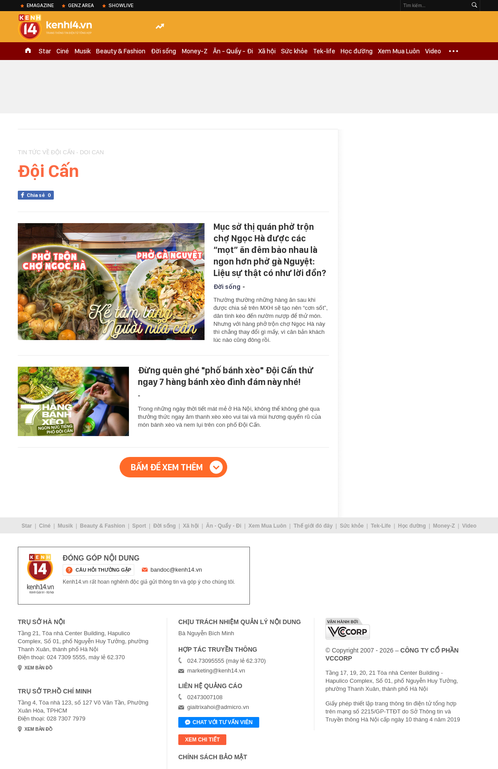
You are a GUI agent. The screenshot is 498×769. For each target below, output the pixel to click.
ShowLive (120, 5)
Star (45, 51)
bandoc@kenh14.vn (176, 570)
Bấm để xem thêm (167, 467)
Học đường (357, 51)
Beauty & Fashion (120, 51)
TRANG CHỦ (28, 51)
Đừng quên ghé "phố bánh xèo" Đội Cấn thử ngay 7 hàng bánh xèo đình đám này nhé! (225, 376)
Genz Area (81, 5)
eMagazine (40, 5)
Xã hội (267, 51)
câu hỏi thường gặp (103, 570)
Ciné (62, 51)
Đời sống (163, 51)
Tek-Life (381, 526)
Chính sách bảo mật (212, 757)
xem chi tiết (202, 740)
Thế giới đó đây (313, 526)
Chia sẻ (40, 195)
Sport (139, 526)
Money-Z (194, 51)
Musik (82, 51)
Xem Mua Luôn (399, 51)
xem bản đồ (38, 667)
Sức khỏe (294, 51)
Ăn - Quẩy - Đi (233, 51)
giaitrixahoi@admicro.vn (218, 707)
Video (433, 51)
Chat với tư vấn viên (219, 723)
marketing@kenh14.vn (216, 670)
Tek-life (324, 51)
